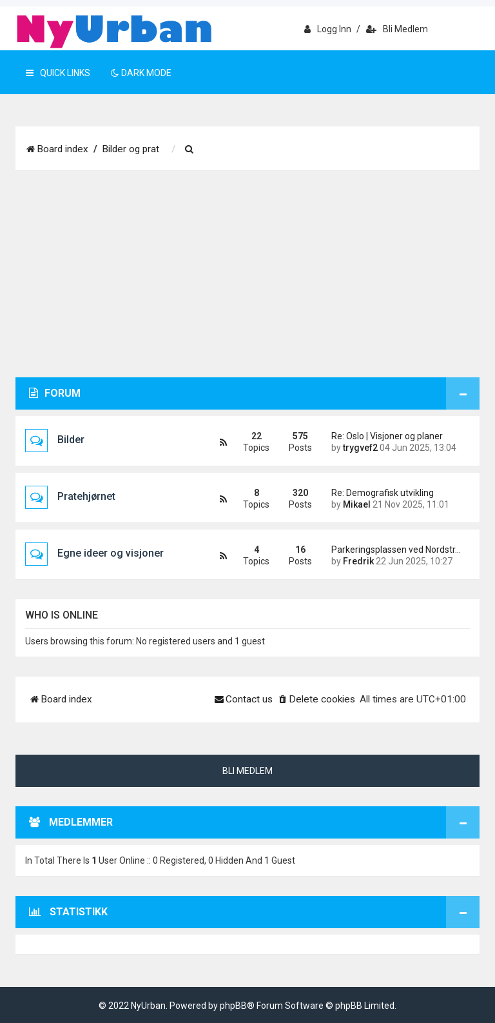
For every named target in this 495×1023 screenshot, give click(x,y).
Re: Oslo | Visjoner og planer (387, 436)
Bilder (70, 439)
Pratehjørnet (86, 496)
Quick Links (58, 73)
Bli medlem (397, 29)
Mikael (357, 504)
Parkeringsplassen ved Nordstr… (395, 549)
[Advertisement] (247, 280)
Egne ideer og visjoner (110, 553)
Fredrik (358, 561)
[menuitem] (189, 150)
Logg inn (327, 29)
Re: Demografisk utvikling (382, 493)
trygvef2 (360, 447)
